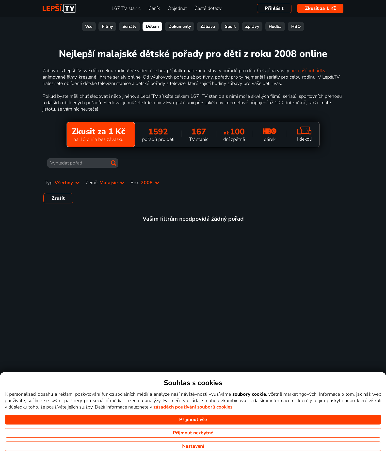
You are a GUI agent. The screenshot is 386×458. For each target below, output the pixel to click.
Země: (105, 183)
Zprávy (252, 26)
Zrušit (58, 198)
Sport (230, 26)
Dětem (152, 26)
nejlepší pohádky (307, 70)
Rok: (145, 183)
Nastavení (193, 446)
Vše (88, 26)
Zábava (207, 26)
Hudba (275, 26)
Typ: (62, 183)
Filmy (107, 26)
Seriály (129, 26)
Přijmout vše (193, 419)
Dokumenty (179, 26)
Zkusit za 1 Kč (320, 8)
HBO (296, 26)
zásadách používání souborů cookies (192, 407)
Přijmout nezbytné (193, 433)
